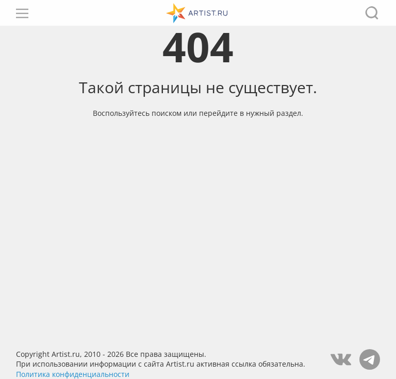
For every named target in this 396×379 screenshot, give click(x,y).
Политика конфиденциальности (72, 374)
